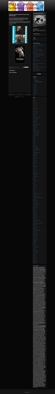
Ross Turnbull (35, 235)
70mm (34, 107)
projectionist (34, 228)
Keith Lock (34, 189)
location (13, 24)
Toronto (34, 248)
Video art (34, 255)
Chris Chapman (35, 148)
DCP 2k (34, 156)
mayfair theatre (35, 204)
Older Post (28, 94)
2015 (35, 87)
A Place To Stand (35, 111)
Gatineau (34, 172)
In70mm (34, 62)
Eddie (34, 165)
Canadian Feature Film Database (37, 49)
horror (34, 182)
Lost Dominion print (35, 196)
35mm (34, 104)
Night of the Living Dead (36, 220)
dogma (34, 159)
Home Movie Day (35, 59)
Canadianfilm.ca (35, 52)
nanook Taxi (34, 211)
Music (34, 210)
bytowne (34, 122)
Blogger (29, 392)
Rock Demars (35, 234)
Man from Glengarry (35, 203)
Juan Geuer (34, 187)
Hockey (34, 179)
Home (20, 94)
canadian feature (35, 132)
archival (12, 68)
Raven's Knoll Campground (36, 69)
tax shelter (34, 244)
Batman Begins (35, 118)
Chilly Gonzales (35, 146)
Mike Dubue (34, 207)
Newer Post (11, 94)
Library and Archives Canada (37, 193)
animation (34, 114)
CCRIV (34, 142)
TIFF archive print (35, 247)
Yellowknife (34, 262)
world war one (35, 261)
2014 (35, 88)
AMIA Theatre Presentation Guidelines (38, 44)
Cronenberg (34, 155)
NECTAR (34, 213)
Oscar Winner (35, 224)
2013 (35, 89)
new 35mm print (22, 68)
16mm (34, 98)
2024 (35, 78)
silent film (34, 241)
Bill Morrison (34, 121)
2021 (35, 79)
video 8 (34, 254)
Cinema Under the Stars (16, 68)
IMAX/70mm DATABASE (36, 60)
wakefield (34, 258)
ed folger (34, 162)
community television (36, 152)
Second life (34, 238)
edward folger (35, 166)
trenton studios (35, 251)
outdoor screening (35, 227)
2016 (35, 86)
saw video (34, 237)
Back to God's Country (36, 117)
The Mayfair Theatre (36, 70)
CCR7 (34, 139)
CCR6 (34, 138)
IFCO (34, 183)
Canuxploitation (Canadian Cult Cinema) (38, 53)
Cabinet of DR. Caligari (36, 124)
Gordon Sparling (35, 173)
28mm (34, 101)
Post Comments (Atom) (21, 96)
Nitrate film (34, 221)
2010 (35, 93)
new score (34, 217)
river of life (34, 231)
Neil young (34, 214)
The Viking (34, 245)
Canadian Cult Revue (36, 131)
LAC (33, 190)
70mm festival (35, 108)
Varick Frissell (35, 252)
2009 (35, 94)
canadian (34, 128)
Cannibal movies (35, 135)
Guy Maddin (34, 176)
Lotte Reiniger (35, 200)
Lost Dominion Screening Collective (38, 197)
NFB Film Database (35, 65)
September (36, 80)
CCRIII (34, 141)
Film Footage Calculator (36, 56)
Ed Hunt (34, 163)
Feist (33, 169)
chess (34, 145)
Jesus (34, 186)
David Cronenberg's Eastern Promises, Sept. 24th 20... (38, 81)
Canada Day (35, 125)
